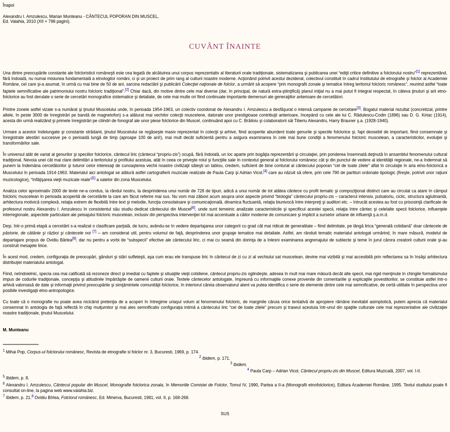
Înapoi (8, 5)
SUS (225, 413)
